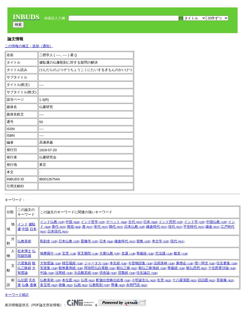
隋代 (116, 227)
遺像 (33, 285)
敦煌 (74, 227)
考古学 (161, 241)
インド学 (194, 222)
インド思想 (171, 222)
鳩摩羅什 (50, 253)
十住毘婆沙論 (222, 268)
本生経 (118, 263)
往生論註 (147, 273)
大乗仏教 (110, 253)
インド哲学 (93, 222)
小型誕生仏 (144, 280)
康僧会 (185, 263)
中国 (25, 229)
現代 (175, 227)
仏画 (81, 285)
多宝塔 (49, 285)
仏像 (25, 285)
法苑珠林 (164, 263)
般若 (181, 253)
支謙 (128, 253)
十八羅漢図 (184, 280)
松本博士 (24, 251)
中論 (47, 273)
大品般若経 (86, 273)
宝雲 (69, 253)
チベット (116, 222)
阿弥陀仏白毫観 (100, 268)
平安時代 (193, 227)
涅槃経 (127, 273)
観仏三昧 (127, 268)
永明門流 (136, 285)
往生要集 (227, 263)
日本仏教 (134, 227)
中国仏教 (216, 222)
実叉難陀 (88, 253)
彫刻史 (49, 241)
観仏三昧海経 (153, 268)
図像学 (90, 241)
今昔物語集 (140, 263)
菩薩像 (225, 280)
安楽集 (49, 268)
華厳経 (145, 253)
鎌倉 (213, 227)
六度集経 (24, 263)
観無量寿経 (71, 268)
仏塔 (88, 280)
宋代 (101, 227)
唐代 (59, 227)
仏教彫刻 (99, 285)
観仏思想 (196, 268)
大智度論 (50, 263)
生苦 (164, 280)
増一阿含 (205, 263)
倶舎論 (108, 273)
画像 (66, 285)
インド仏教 (52, 222)
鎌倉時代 (156, 227)
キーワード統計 (17, 295)
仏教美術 (24, 241)
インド (22, 224)
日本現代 (58, 231)
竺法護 (164, 253)
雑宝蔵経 (72, 263)
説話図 (207, 280)
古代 (135, 222)
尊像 (118, 285)
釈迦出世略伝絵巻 (113, 280)
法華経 (64, 273)
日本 (33, 229)
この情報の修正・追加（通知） (29, 46)
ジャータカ (96, 263)
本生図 (71, 280)
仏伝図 (22, 280)
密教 (143, 241)
